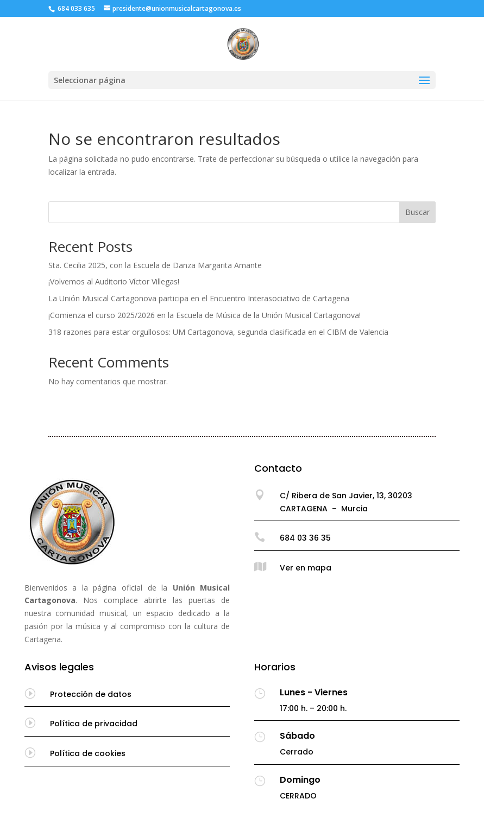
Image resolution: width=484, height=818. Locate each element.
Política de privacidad (93, 723)
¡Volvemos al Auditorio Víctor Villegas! (113, 281)
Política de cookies (87, 753)
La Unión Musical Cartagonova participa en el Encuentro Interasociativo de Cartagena (198, 298)
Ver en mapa (305, 567)
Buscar (417, 212)
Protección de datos (90, 694)
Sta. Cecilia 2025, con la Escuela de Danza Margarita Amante (155, 265)
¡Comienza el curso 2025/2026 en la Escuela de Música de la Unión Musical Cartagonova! (204, 315)
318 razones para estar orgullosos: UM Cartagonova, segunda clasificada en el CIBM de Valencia (218, 332)
